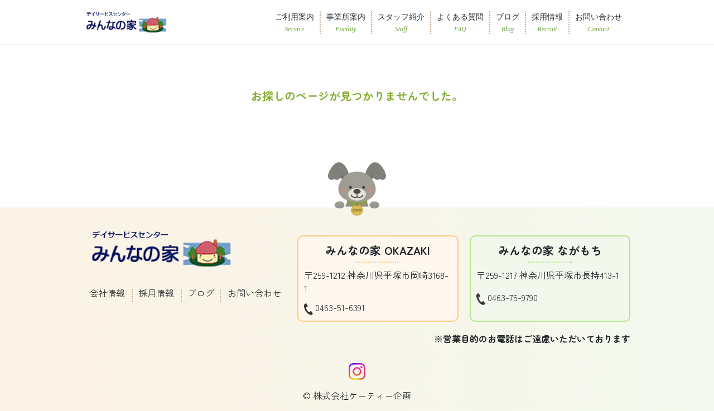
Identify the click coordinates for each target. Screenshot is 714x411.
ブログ (200, 292)
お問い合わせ (254, 292)
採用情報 (156, 292)
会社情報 (107, 292)
